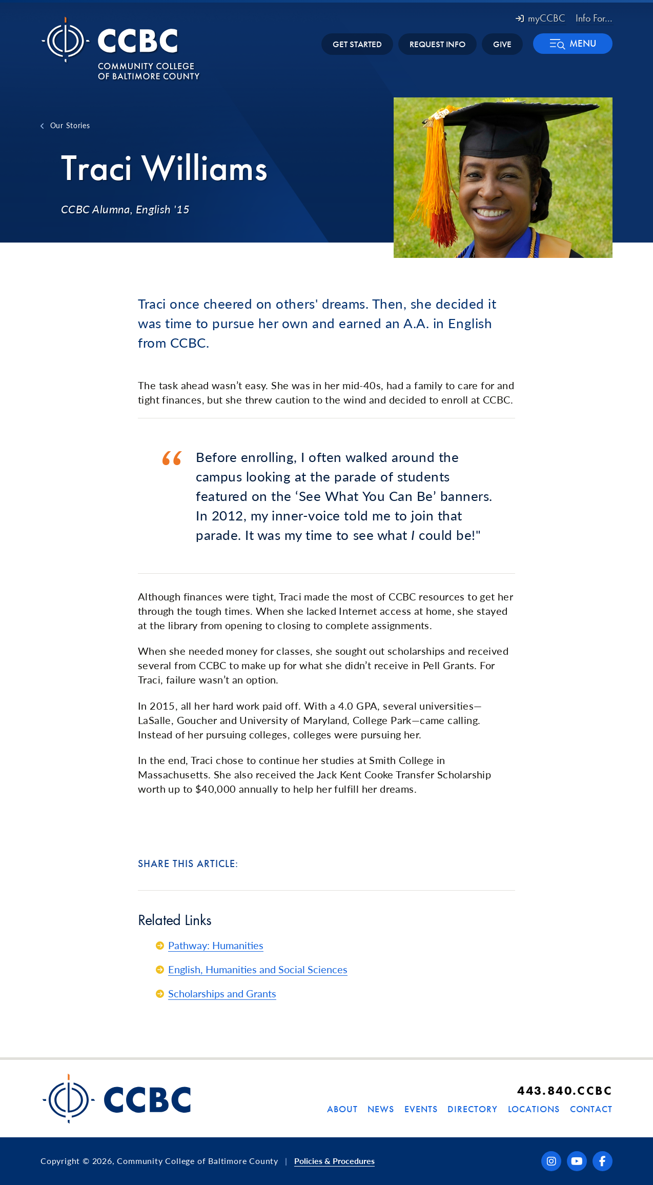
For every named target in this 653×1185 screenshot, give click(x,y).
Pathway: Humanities (215, 945)
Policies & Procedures (334, 1161)
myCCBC (540, 18)
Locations (534, 1109)
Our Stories (70, 125)
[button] (573, 43)
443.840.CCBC (565, 1090)
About (342, 1109)
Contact (591, 1109)
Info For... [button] (594, 18)
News (381, 1109)
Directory (472, 1109)
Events (420, 1109)
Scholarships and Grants (222, 993)
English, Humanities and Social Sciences (258, 969)
